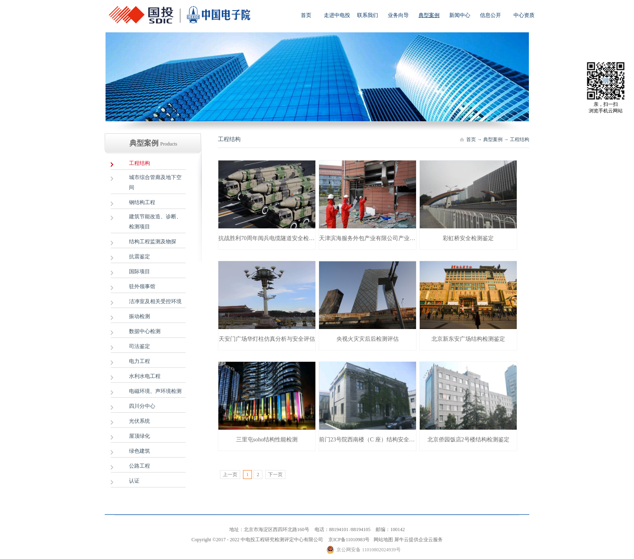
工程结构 (519, 139)
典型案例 (493, 139)
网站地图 (382, 539)
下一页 (275, 474)
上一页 (230, 474)
